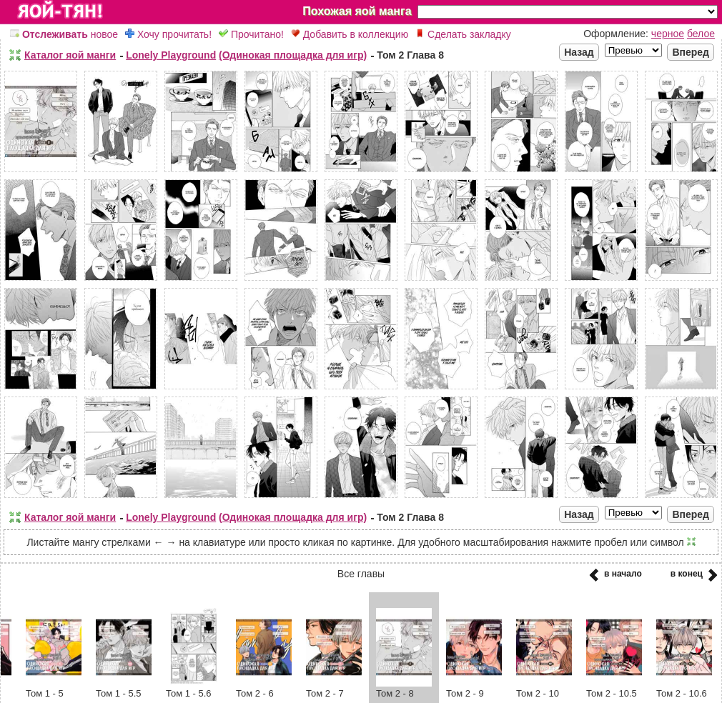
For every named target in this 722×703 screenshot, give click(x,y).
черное (667, 33)
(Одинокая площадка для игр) (293, 55)
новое (64, 34)
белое (701, 33)
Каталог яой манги (70, 55)
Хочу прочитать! (168, 34)
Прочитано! (251, 34)
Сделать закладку (463, 34)
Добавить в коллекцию (349, 34)
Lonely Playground (171, 55)
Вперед (690, 52)
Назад (579, 52)
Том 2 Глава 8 (410, 55)
